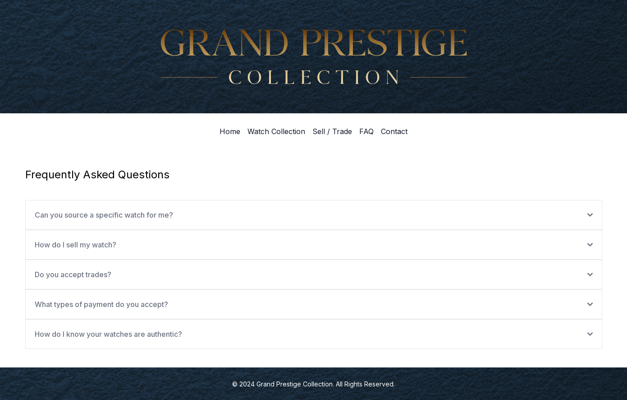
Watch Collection (276, 131)
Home (230, 131)
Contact (394, 131)
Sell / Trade (332, 131)
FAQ (366, 131)
